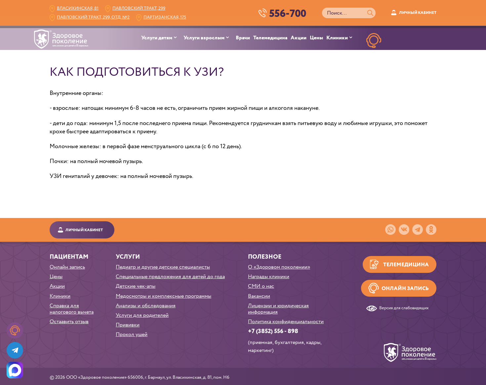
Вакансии (259, 296)
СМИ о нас (261, 286)
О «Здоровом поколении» (279, 267)
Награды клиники (268, 277)
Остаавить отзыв (69, 322)
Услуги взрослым (203, 38)
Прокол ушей (131, 334)
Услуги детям (156, 38)
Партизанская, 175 (164, 17)
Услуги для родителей (142, 315)
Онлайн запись (67, 267)
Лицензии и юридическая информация (278, 309)
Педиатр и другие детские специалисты (163, 267)
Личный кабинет (417, 13)
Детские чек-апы (135, 286)
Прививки (128, 325)
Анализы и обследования (146, 306)
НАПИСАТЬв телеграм (405, 56)
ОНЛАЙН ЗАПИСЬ (374, 56)
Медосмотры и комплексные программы (163, 296)
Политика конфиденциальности (286, 322)
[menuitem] (162, 38)
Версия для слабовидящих (404, 308)
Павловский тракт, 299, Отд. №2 (93, 17)
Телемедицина (270, 38)
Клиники (337, 38)
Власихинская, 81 (78, 8)
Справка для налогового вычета (72, 309)
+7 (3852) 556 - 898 (273, 331)
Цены (316, 38)
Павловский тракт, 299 (138, 8)
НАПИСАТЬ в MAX (436, 56)
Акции (298, 38)
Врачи (243, 38)
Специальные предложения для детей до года (170, 277)
